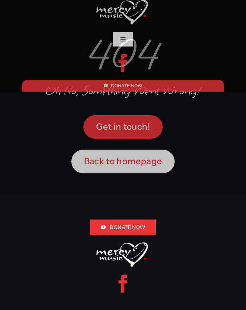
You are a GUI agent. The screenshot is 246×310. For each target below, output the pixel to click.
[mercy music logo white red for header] (123, 245)
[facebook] (123, 63)
